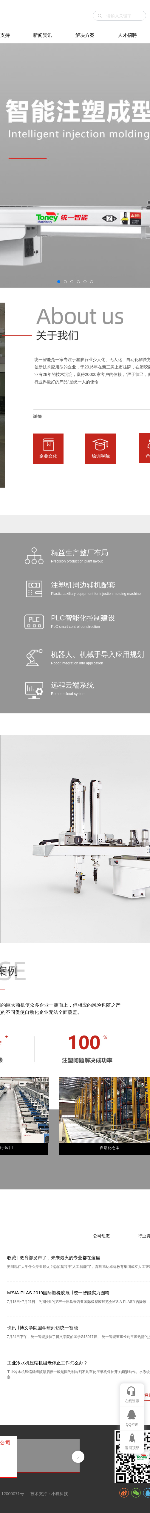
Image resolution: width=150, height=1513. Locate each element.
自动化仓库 (109, 1147)
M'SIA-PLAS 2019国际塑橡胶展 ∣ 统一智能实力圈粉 (58, 1292)
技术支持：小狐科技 (49, 1493)
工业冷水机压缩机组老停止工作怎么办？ (47, 1362)
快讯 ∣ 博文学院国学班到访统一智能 (42, 1327)
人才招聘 (127, 35)
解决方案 (85, 35)
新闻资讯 (42, 35)
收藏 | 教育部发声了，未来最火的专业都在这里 (53, 1257)
